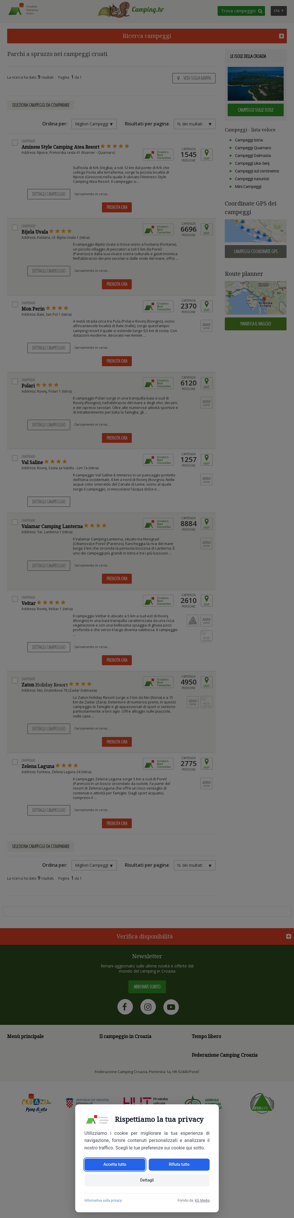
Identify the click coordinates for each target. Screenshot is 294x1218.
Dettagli (147, 1180)
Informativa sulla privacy (103, 1200)
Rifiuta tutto (179, 1164)
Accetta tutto (114, 1164)
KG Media (202, 1200)
